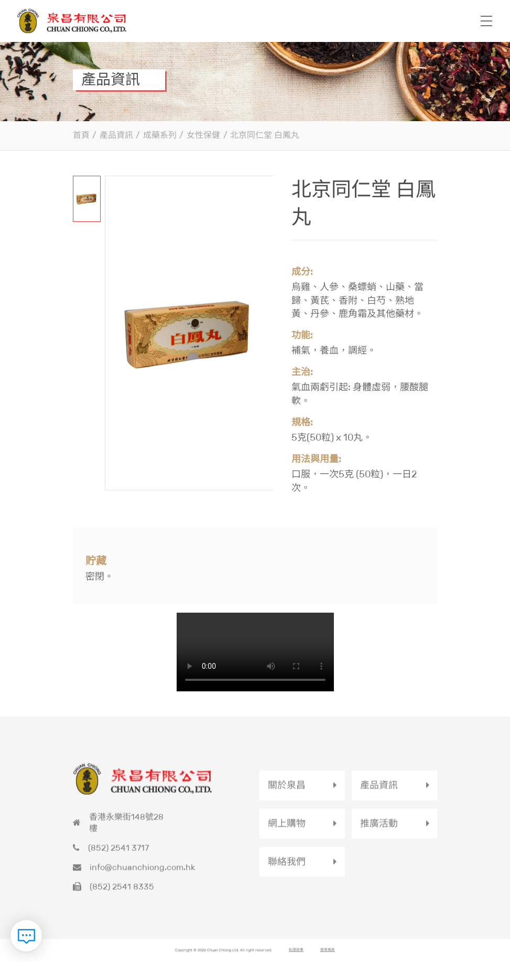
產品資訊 (116, 134)
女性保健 (203, 134)
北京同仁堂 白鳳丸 (264, 134)
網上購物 (287, 829)
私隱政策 (296, 957)
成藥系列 (160, 134)
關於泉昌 (287, 791)
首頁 (81, 134)
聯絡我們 (287, 867)
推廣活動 (379, 829)
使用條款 (327, 957)
